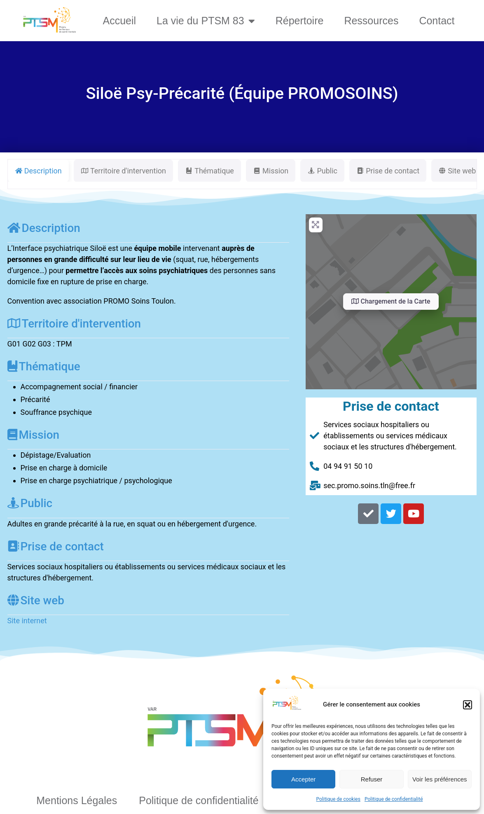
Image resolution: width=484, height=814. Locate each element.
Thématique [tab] (209, 170)
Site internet (27, 620)
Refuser (372, 779)
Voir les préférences (439, 779)
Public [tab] (322, 170)
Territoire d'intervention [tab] (123, 170)
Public (30, 503)
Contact (436, 20)
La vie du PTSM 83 (206, 21)
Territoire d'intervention (74, 323)
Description (43, 228)
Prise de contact (55, 546)
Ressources (371, 20)
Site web (35, 600)
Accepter (303, 779)
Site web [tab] (457, 170)
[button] (467, 705)
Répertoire (300, 20)
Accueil (119, 20)
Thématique (43, 366)
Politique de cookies (338, 799)
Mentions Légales (76, 800)
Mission (33, 435)
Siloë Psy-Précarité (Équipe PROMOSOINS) (242, 93)
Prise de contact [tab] (387, 170)
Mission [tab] (270, 170)
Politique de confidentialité (394, 799)
